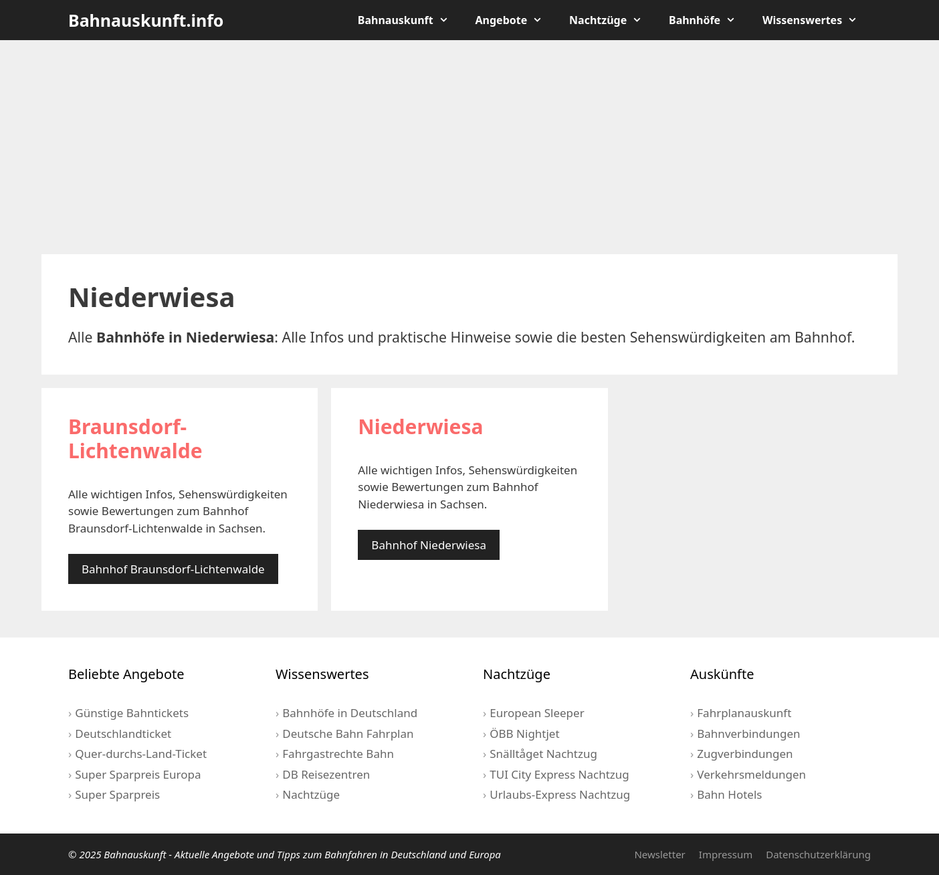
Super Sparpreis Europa (138, 774)
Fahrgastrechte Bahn (338, 753)
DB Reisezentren (326, 774)
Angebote (516, 20)
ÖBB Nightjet (524, 733)
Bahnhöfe (709, 20)
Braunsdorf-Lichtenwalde (135, 438)
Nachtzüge (612, 20)
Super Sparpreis (117, 794)
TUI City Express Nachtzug (559, 774)
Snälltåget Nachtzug (543, 753)
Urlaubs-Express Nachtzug (560, 794)
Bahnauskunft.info (145, 20)
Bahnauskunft (410, 20)
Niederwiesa (420, 426)
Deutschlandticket (123, 733)
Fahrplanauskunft (744, 712)
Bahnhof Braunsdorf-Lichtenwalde (173, 569)
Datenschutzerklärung (818, 854)
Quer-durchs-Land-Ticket (141, 753)
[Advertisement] (469, 147)
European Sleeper (537, 712)
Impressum (725, 854)
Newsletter (659, 854)
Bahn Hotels (729, 794)
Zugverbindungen (745, 753)
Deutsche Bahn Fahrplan (347, 733)
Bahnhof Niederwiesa (428, 545)
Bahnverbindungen (748, 733)
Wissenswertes (816, 20)
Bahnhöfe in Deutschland (349, 712)
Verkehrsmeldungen (751, 774)
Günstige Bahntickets (132, 712)
